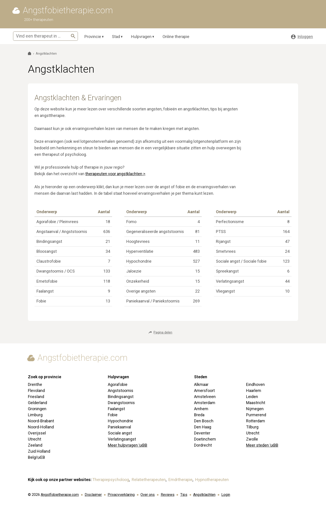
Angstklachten (204, 494)
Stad (116, 36)
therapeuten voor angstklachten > (115, 173)
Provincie (92, 36)
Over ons (147, 494)
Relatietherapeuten (149, 479)
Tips (183, 494)
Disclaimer (93, 494)
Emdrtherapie (180, 479)
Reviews (167, 494)
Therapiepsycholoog (110, 479)
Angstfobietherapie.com (60, 494)
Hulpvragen (141, 36)
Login (225, 494)
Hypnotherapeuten (212, 479)
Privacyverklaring (121, 494)
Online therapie (176, 36)
